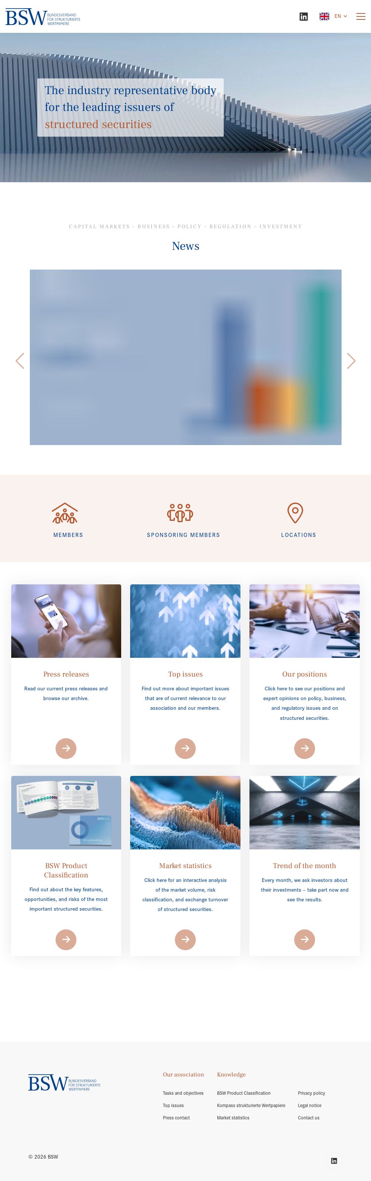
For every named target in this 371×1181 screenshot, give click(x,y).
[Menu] (360, 16)
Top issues (173, 1106)
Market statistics (233, 1118)
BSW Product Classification (244, 1093)
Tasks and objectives (183, 1093)
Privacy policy (311, 1093)
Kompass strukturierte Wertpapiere (251, 1106)
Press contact (176, 1118)
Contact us (309, 1118)
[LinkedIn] (303, 16)
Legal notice (309, 1106)
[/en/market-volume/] (186, 357)
